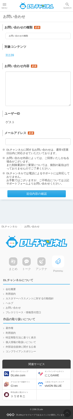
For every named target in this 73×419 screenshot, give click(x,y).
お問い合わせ (13, 307)
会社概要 (11, 289)
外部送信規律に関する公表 (21, 347)
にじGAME (57, 373)
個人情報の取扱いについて (21, 342)
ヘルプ (9, 303)
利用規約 (11, 294)
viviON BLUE (57, 384)
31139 (9, 56)
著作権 (9, 328)
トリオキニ (23, 394)
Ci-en (23, 384)
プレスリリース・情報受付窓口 (23, 312)
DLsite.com (23, 373)
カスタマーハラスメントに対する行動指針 (30, 298)
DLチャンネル (36, 6)
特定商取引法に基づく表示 (21, 337)
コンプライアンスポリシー (21, 351)
